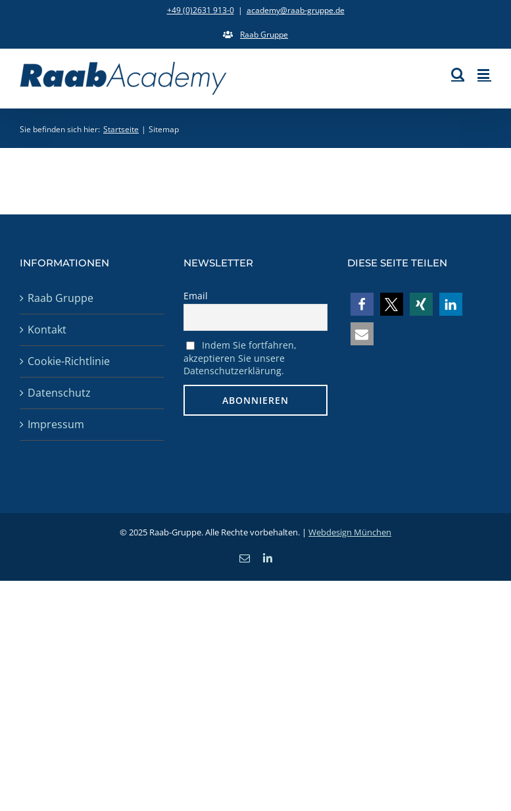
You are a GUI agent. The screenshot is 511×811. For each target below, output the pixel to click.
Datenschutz (59, 392)
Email (195, 295)
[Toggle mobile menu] (484, 74)
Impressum (56, 424)
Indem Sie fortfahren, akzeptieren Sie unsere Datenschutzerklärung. (240, 358)
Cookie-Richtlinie (69, 361)
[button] (362, 304)
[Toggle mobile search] (457, 74)
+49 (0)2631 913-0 (200, 10)
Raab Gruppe (60, 298)
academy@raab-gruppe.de (296, 10)
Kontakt (47, 329)
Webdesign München (349, 532)
